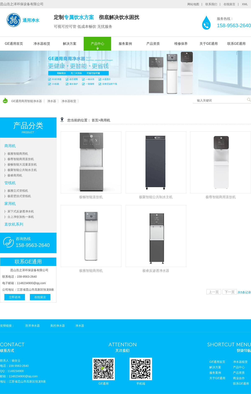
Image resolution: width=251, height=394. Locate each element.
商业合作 (239, 378)
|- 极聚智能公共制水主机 (20, 170)
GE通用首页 (14, 43)
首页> (96, 120)
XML (245, 4)
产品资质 (153, 43)
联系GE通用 (236, 43)
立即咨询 (14, 297)
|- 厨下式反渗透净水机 (19, 211)
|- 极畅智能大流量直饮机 (20, 164)
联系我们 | (214, 4)
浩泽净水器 (32, 325)
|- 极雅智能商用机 (16, 153)
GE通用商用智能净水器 (26, 101)
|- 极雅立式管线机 (16, 190)
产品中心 (97, 43)
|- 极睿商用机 (13, 175)
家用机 (10, 203)
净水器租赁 (41, 43)
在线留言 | (232, 4)
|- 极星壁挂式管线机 (17, 196)
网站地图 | (196, 4)
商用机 (10, 146)
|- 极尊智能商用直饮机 (19, 159)
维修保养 (181, 43)
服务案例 (125, 43)
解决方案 (69, 43)
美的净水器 (57, 325)
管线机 (10, 183)
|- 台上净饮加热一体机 (19, 216)
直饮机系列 (13, 224)
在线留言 (40, 297)
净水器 (51, 101)
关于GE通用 (209, 43)
